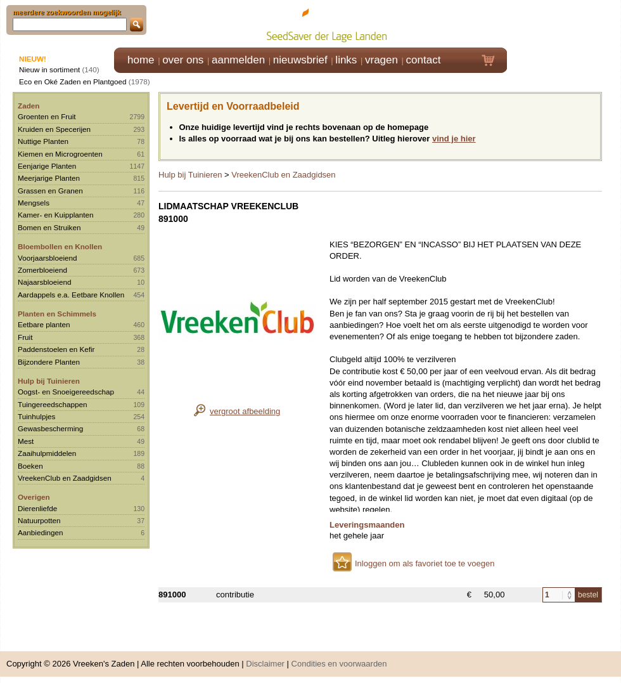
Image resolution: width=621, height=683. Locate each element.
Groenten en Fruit (47, 116)
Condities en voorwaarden (339, 663)
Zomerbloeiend (42, 270)
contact (423, 60)
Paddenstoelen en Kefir (56, 349)
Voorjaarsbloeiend (47, 258)
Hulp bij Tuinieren (49, 381)
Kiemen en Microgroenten (60, 154)
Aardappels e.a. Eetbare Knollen (71, 294)
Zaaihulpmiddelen (47, 453)
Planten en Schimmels (57, 313)
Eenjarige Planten (47, 166)
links (346, 60)
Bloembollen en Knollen (60, 246)
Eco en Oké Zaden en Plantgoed (73, 81)
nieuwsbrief (300, 60)
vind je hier (454, 138)
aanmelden (238, 60)
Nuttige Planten (43, 141)
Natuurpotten (39, 520)
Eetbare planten (44, 324)
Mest (26, 441)
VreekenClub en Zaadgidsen (65, 478)
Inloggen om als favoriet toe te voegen (424, 563)
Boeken (30, 466)
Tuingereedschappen (52, 404)
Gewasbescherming (50, 428)
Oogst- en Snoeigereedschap (66, 391)
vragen (381, 60)
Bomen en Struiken (49, 227)
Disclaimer (265, 663)
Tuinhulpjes (36, 416)
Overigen (34, 497)
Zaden (28, 105)
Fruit (25, 337)
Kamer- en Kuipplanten (56, 215)
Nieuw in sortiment (49, 69)
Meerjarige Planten (49, 178)
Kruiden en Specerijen (54, 129)
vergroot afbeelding (245, 411)
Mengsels (33, 202)
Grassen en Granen (50, 190)
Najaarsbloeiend (44, 282)
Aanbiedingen (40, 532)
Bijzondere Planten (49, 362)
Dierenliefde (37, 508)
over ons (182, 60)
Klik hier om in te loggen (564, 23)
